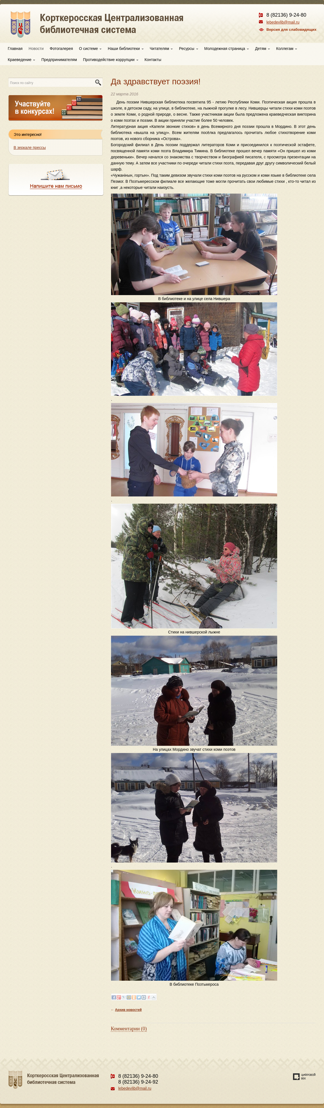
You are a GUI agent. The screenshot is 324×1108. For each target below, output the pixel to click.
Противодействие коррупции (110, 59)
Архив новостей (128, 1010)
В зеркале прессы (30, 147)
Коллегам (286, 48)
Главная (15, 48)
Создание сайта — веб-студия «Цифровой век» (304, 1076)
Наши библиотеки (125, 48)
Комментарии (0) (129, 1028)
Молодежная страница (226, 48)
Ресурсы (188, 48)
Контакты (153, 59)
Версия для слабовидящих (291, 29)
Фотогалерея (61, 48)
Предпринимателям (59, 59)
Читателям (161, 48)
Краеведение (21, 59)
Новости (36, 48)
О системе (90, 48)
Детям (262, 48)
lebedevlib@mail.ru (282, 22)
